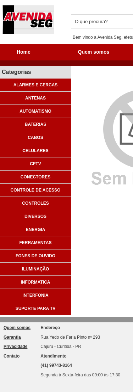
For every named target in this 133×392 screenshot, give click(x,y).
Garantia (12, 337)
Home (24, 52)
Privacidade (15, 346)
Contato (12, 356)
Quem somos (17, 327)
